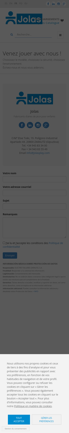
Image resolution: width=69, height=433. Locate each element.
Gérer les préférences (46, 419)
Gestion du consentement (15, 428)
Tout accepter (19, 419)
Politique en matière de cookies (33, 406)
